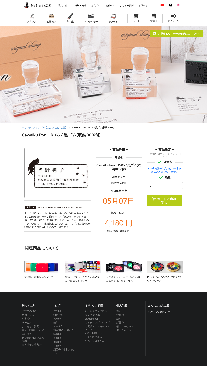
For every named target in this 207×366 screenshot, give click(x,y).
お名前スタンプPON (96, 311)
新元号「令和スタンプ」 (64, 351)
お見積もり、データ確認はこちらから (176, 33)
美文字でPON (92, 314)
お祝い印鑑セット (95, 333)
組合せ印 (58, 314)
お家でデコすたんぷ (96, 340)
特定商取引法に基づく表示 (34, 339)
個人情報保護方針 (32, 344)
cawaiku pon (92, 318)
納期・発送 (28, 314)
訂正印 (120, 322)
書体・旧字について (33, 330)
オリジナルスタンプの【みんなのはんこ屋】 (44, 127)
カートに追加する (164, 200)
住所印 (57, 311)
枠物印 (57, 334)
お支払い (27, 318)
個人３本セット (125, 330)
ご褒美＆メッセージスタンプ (97, 328)
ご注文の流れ (29, 311)
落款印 (57, 341)
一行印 (57, 345)
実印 (118, 311)
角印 (55, 322)
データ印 (58, 326)
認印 (118, 318)
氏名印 (57, 318)
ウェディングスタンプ (97, 322)
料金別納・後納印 (63, 330)
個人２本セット (125, 326)
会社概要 (27, 334)
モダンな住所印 (93, 337)
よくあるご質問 (30, 326)
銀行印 (120, 314)
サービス (27, 322)
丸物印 (57, 338)
